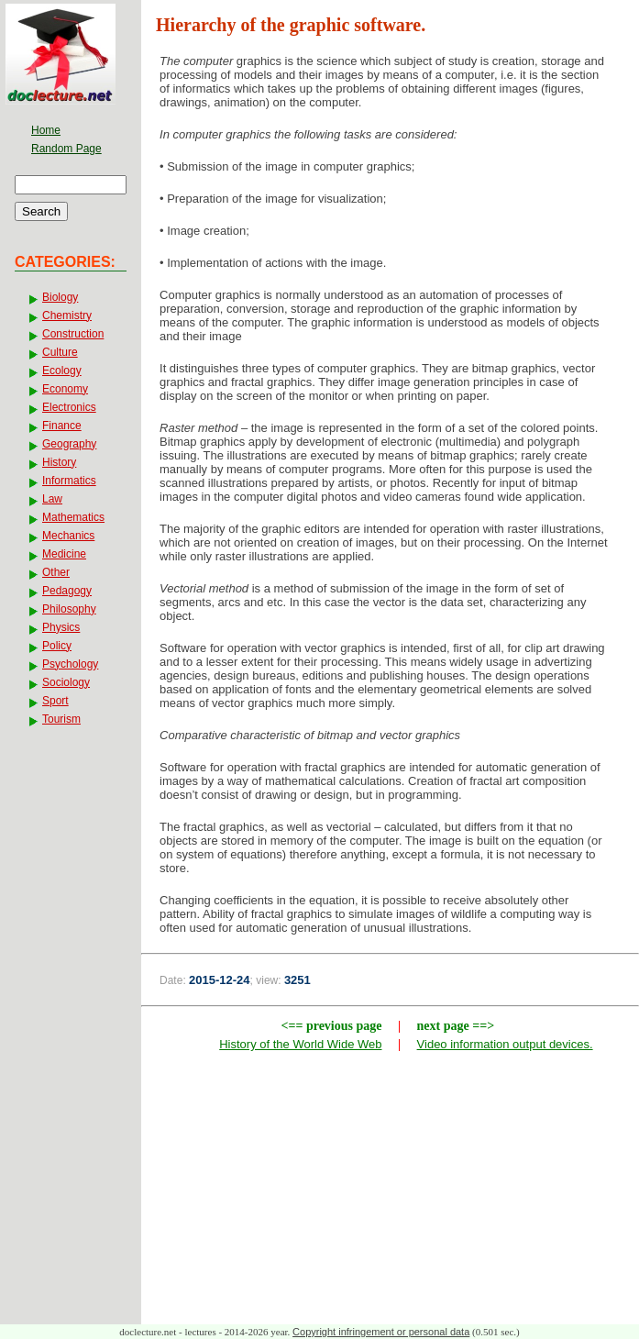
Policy (57, 645)
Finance (62, 425)
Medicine (64, 554)
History (59, 462)
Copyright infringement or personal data (380, 1331)
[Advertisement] (391, 1192)
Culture (60, 352)
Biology (60, 297)
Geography (69, 443)
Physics (61, 627)
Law (52, 498)
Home (46, 130)
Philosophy (69, 609)
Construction (73, 333)
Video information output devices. (505, 1044)
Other (56, 572)
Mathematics (73, 517)
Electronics (69, 407)
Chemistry (67, 315)
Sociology (66, 682)
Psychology (70, 664)
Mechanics (68, 535)
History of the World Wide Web (300, 1044)
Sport (55, 700)
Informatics (69, 480)
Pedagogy (67, 590)
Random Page (66, 148)
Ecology (62, 370)
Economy (65, 388)
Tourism (61, 719)
